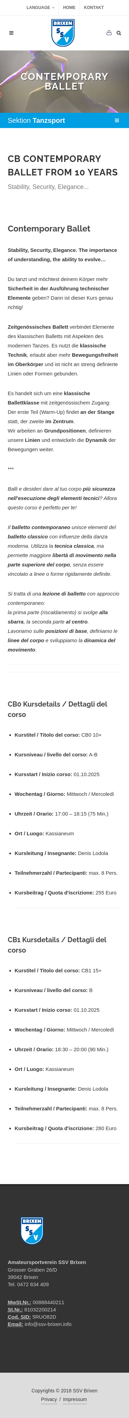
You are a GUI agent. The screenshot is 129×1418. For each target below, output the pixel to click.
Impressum (75, 1399)
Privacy (49, 1399)
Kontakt (94, 7)
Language (40, 7)
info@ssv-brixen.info (48, 1324)
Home (69, 7)
